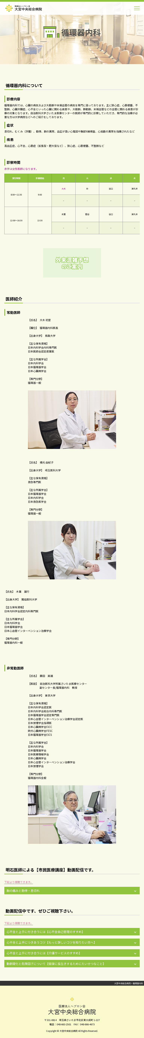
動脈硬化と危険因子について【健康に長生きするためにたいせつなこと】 (56, 963)
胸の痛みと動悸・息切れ (23, 890)
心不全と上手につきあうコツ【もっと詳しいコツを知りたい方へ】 (52, 942)
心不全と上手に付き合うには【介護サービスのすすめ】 (44, 953)
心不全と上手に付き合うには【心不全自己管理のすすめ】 (46, 931)
